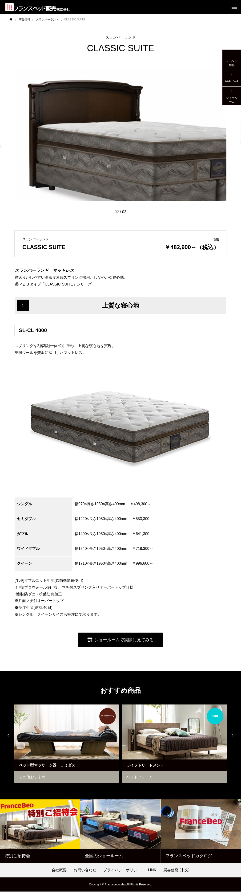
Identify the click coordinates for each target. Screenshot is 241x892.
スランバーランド (120, 37)
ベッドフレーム (139, 777)
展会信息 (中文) (176, 870)
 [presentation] (234, 736)
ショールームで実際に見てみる (124, 640)
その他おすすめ (32, 777)
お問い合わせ (85, 870)
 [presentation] (7, 736)
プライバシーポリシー (122, 870)
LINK (152, 870)
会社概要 (59, 870)
